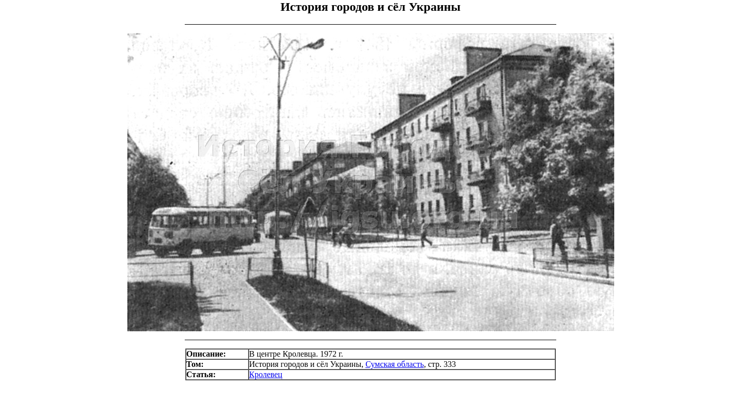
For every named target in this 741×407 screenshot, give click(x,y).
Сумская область (394, 364)
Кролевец (266, 374)
